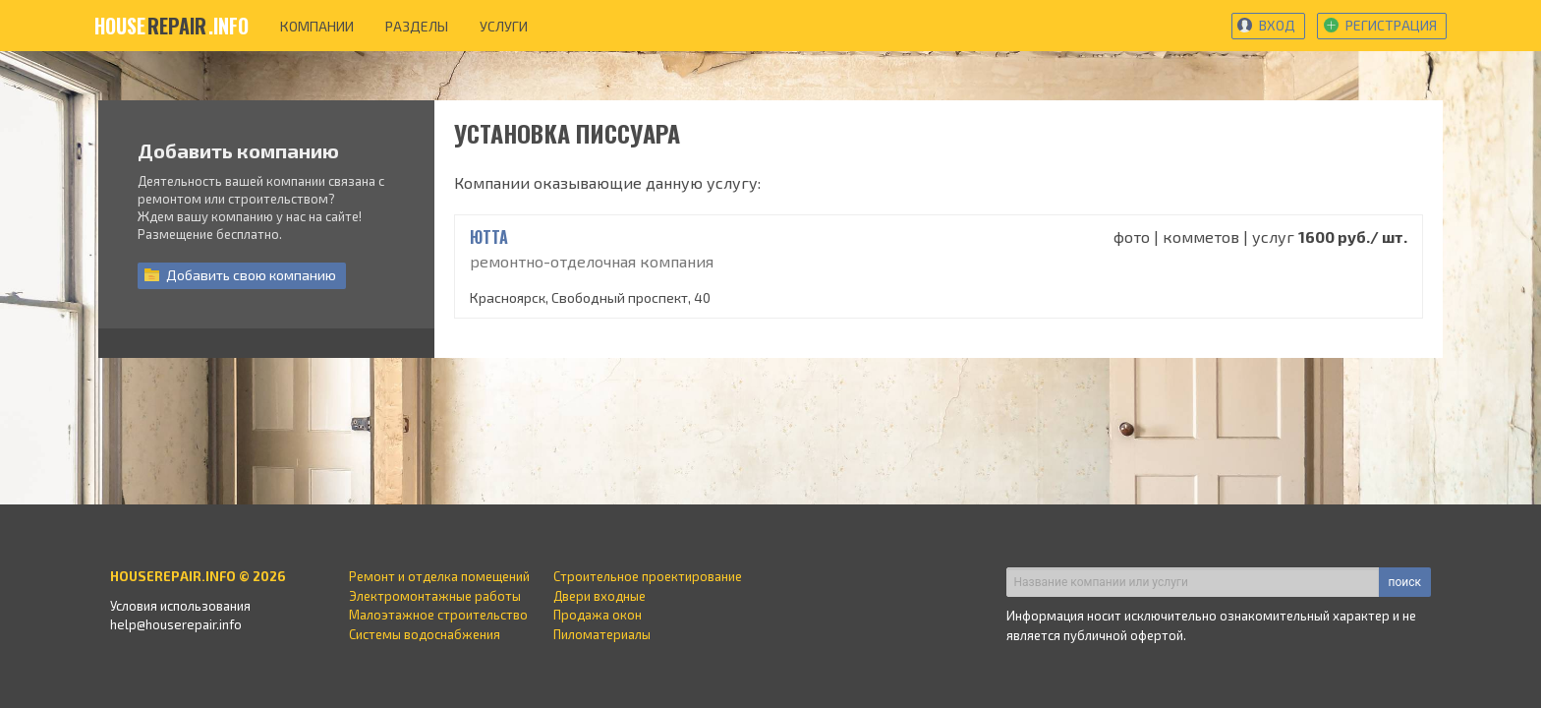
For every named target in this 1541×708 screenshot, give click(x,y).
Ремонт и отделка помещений (439, 576)
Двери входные (599, 596)
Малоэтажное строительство (438, 614)
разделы (416, 26)
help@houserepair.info (176, 624)
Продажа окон (597, 614)
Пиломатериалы (602, 634)
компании (317, 26)
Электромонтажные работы (435, 596)
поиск (1405, 582)
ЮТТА (489, 237)
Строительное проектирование (647, 576)
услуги (504, 26)
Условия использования (180, 606)
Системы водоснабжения (424, 634)
